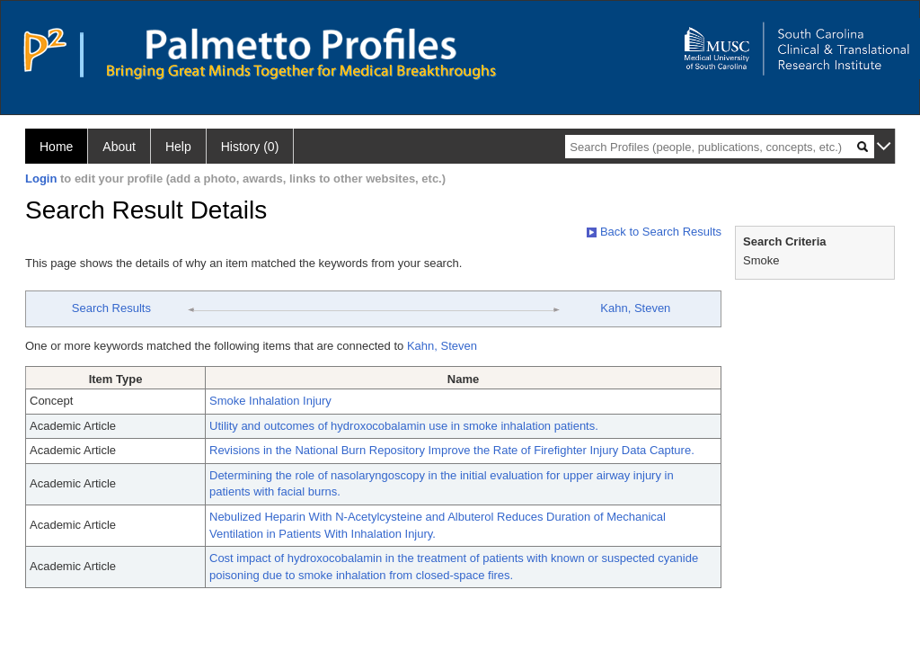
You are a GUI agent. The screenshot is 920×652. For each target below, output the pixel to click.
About (119, 146)
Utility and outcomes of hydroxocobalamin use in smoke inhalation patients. (403, 426)
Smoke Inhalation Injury (270, 400)
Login (41, 178)
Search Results (111, 308)
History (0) (250, 146)
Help (178, 146)
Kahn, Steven (635, 308)
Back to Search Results (654, 231)
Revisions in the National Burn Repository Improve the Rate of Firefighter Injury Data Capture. (451, 450)
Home (56, 146)
